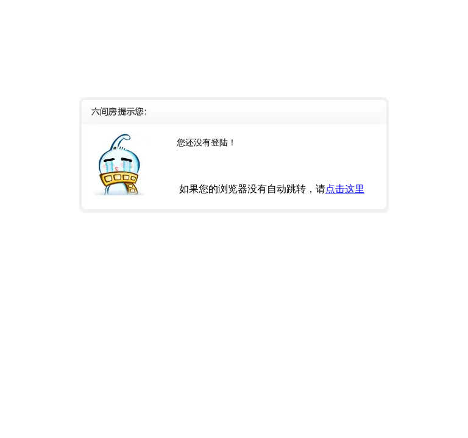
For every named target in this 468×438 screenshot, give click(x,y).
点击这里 (344, 189)
